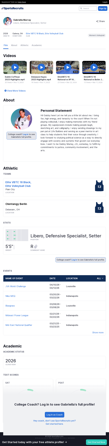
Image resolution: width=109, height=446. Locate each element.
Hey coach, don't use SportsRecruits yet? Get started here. (54, 422)
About (14, 45)
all (100, 278)
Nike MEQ (10, 296)
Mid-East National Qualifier (18, 325)
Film (6, 45)
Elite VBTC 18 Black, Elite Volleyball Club (44, 33)
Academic (37, 45)
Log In (105, 2)
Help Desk (22, 2)
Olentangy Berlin (16, 204)
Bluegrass (10, 305)
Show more (98, 332)
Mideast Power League (16, 315)
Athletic (24, 45)
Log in (25, 134)
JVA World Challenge (15, 286)
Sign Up (102, 8)
